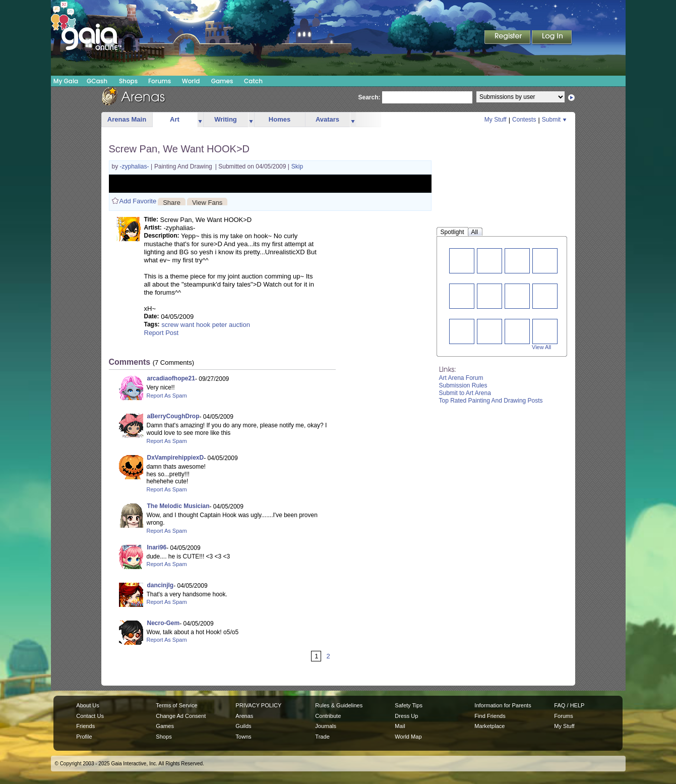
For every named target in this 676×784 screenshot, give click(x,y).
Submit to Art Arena (465, 393)
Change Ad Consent (181, 716)
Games (222, 81)
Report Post (161, 333)
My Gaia (65, 81)
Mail (400, 726)
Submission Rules (463, 385)
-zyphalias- (135, 166)
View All (541, 347)
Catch (253, 81)
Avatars (327, 119)
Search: (369, 97)
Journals (325, 726)
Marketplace (489, 726)
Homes (279, 119)
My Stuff (495, 119)
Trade (322, 737)
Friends (85, 726)
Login (552, 37)
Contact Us (90, 716)
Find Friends (489, 716)
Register (508, 37)
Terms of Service (176, 705)
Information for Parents (502, 705)
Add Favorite (138, 201)
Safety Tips (408, 705)
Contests (524, 119)
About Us (87, 705)
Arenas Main (126, 119)
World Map (408, 737)
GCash (97, 81)
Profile (84, 737)
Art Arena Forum (461, 377)
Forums (159, 81)
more (200, 120)
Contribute (328, 716)
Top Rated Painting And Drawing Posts (491, 400)
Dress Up (406, 716)
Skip (297, 166)
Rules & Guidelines (338, 705)
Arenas (244, 716)
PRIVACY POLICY (258, 705)
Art (174, 119)
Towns (243, 737)
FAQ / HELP (569, 705)
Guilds (243, 726)
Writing (225, 119)
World (191, 81)
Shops (128, 81)
